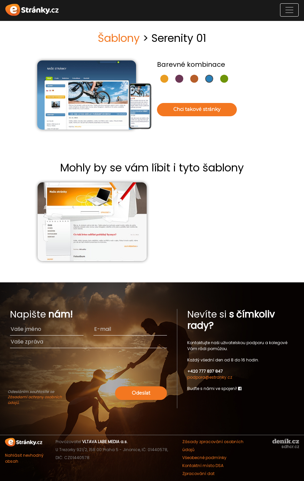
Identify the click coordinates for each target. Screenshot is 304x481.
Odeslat (141, 393)
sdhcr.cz (290, 446)
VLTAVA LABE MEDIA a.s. (105, 441)
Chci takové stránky (197, 109)
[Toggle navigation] (289, 10)
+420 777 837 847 (205, 371)
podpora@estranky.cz (209, 377)
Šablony (119, 38)
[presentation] (88, 372)
